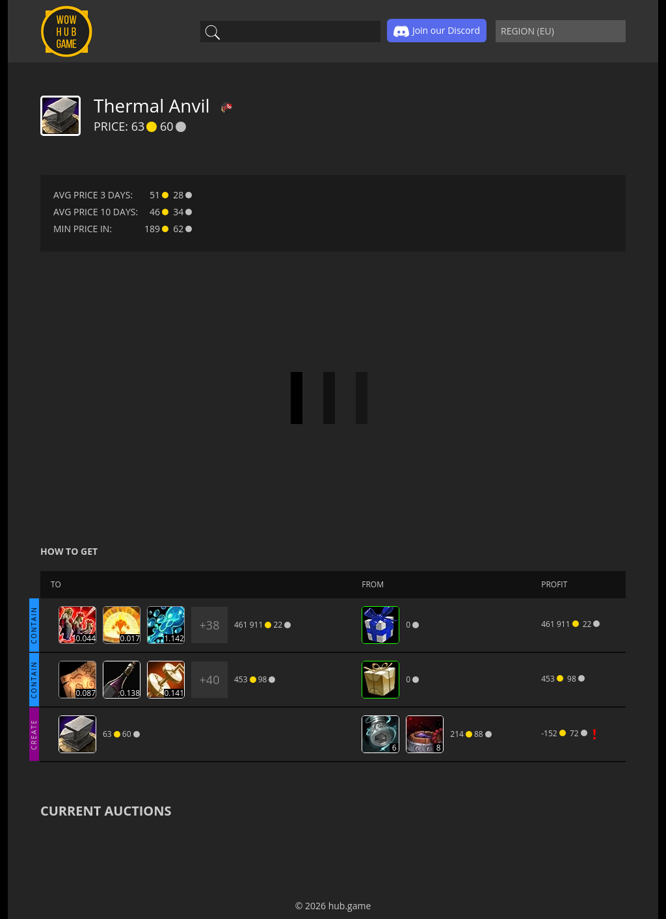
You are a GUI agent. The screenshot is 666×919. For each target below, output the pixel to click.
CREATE (33, 734)
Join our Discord (436, 31)
